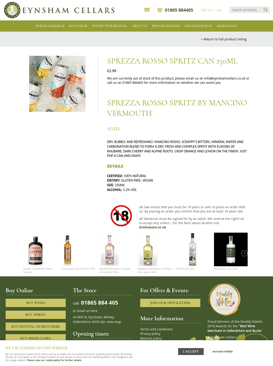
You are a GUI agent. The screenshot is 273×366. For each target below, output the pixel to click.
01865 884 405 (99, 302)
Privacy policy (150, 334)
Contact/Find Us (198, 26)
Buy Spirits (35, 314)
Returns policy (151, 338)
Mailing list (227, 26)
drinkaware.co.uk (152, 227)
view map (114, 322)
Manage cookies (224, 351)
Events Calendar (50, 26)
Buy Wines (35, 303)
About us (139, 26)
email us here (87, 311)
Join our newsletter (170, 303)
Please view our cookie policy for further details (54, 360)
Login (219, 10)
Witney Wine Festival (109, 26)
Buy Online (78, 26)
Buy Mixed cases (35, 338)
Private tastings (166, 26)
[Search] (246, 9)
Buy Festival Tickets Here (35, 326)
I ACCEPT (191, 351)
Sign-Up (206, 10)
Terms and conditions (156, 329)
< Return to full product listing (224, 39)
